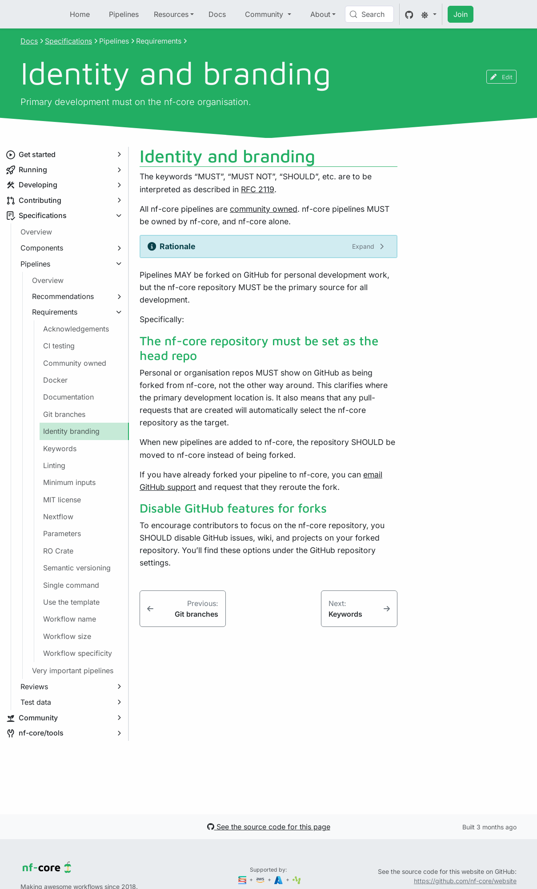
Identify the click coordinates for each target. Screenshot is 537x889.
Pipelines (124, 14)
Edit (501, 77)
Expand (363, 246)
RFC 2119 (257, 189)
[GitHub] (409, 14)
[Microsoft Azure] (279, 879)
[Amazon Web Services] (261, 879)
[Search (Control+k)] (369, 14)
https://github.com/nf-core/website (465, 881)
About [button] (320, 14)
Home (80, 14)
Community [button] (265, 14)
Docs (217, 14)
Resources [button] (171, 14)
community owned (263, 209)
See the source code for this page (268, 826)
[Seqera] (243, 879)
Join (460, 14)
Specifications (68, 40)
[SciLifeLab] (297, 879)
